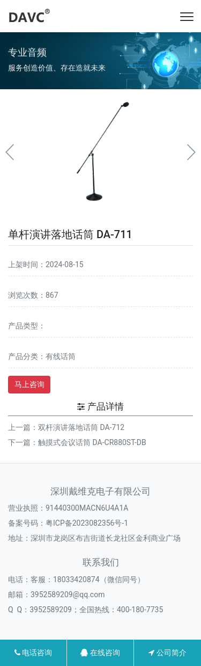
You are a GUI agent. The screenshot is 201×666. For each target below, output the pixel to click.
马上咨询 (29, 384)
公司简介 (167, 652)
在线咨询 (100, 652)
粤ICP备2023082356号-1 (87, 523)
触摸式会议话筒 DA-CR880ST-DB (92, 442)
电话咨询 (33, 652)
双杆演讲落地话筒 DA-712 (81, 427)
